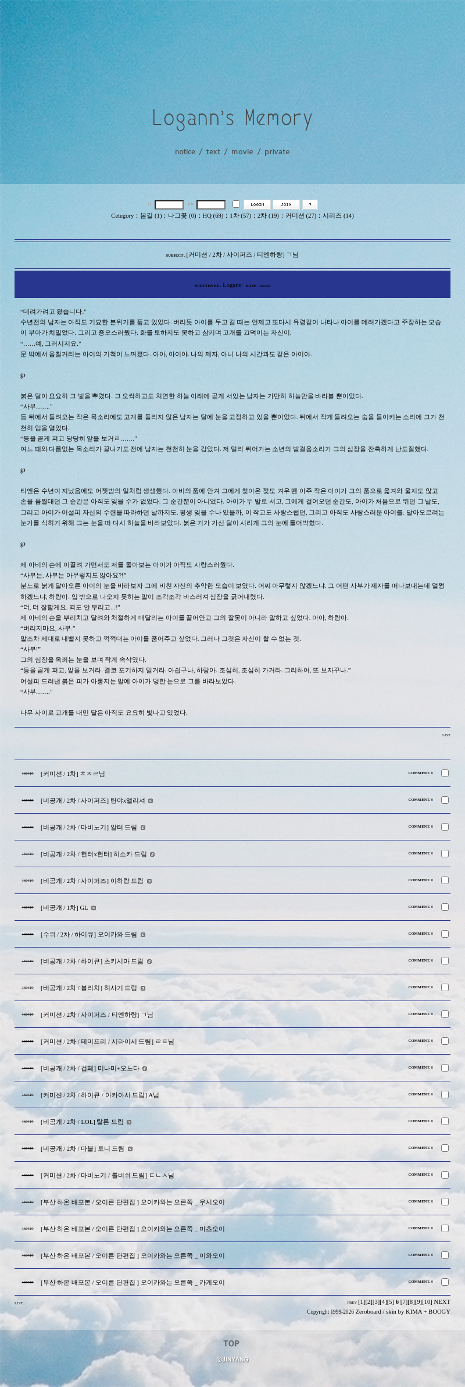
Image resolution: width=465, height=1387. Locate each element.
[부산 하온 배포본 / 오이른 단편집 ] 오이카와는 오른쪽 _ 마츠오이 (133, 1229)
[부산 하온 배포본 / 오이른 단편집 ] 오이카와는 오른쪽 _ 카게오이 (133, 1282)
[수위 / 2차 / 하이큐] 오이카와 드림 (89, 934)
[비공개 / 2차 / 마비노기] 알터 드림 (89, 827)
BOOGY (439, 1311)
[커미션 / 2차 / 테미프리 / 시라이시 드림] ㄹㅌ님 (107, 1041)
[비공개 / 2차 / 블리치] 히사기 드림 (89, 988)
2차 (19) (268, 215)
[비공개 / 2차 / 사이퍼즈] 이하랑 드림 (92, 881)
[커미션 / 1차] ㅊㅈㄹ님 (73, 774)
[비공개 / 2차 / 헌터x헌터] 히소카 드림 (94, 854)
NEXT (442, 1302)
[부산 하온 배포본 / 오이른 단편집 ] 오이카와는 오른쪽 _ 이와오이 (133, 1256)
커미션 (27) (300, 215)
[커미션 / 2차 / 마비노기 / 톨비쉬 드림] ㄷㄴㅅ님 (107, 1175)
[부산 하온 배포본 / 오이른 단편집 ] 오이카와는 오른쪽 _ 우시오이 (133, 1202)
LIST (446, 735)
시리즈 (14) (338, 215)
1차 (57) (240, 215)
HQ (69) (213, 215)
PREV (352, 1302)
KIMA (414, 1311)
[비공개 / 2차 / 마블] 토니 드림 (82, 1148)
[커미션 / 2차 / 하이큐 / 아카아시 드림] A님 (100, 1095)
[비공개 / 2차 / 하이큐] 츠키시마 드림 (92, 961)
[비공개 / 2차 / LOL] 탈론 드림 (82, 1122)
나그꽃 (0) (182, 215)
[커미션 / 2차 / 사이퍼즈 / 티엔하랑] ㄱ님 (97, 1015)
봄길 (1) (151, 215)
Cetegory (122, 215)
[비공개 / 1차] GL (64, 907)
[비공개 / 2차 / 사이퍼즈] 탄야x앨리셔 (93, 800)
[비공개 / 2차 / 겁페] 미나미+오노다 (90, 1068)
